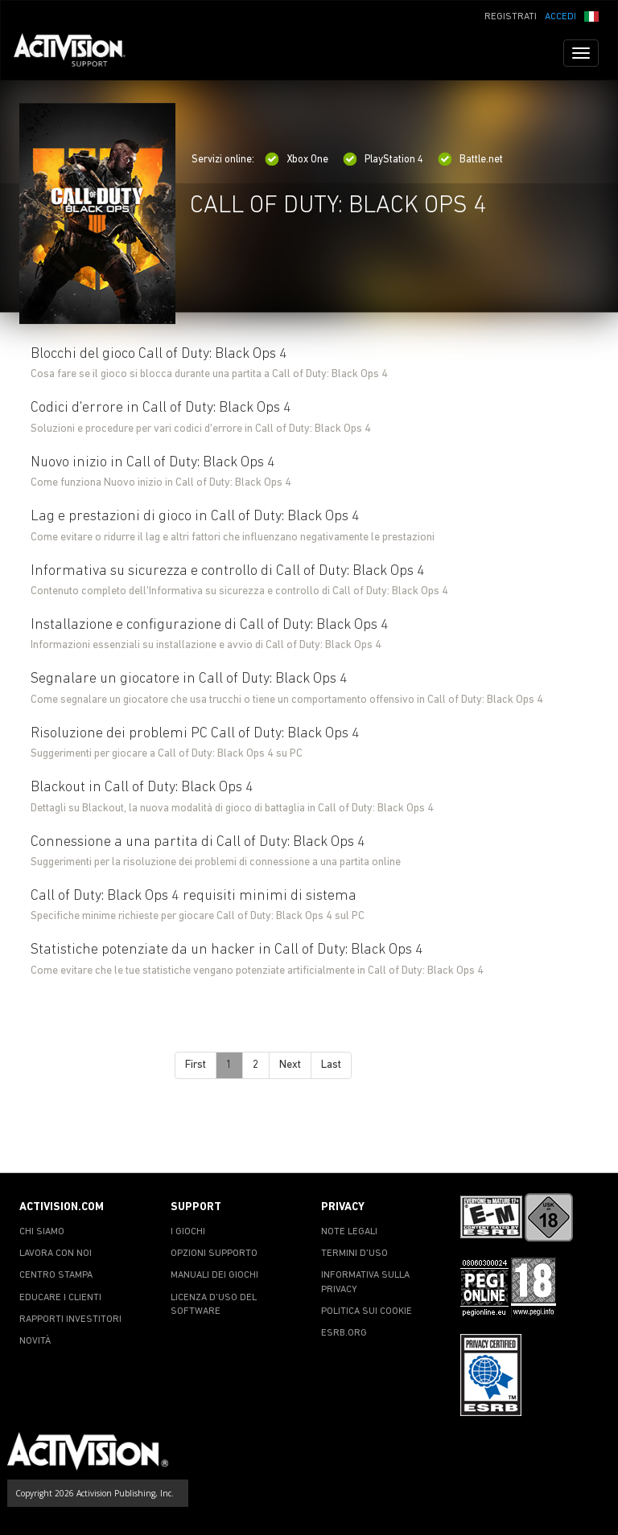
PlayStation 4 (383, 159)
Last (331, 1065)
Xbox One (296, 159)
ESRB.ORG (344, 1333)
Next (290, 1065)
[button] (591, 15)
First (195, 1065)
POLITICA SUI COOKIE (366, 1311)
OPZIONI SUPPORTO (214, 1253)
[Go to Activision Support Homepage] (77, 53)
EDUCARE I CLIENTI (60, 1298)
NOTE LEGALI (349, 1232)
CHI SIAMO (41, 1232)
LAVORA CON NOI (55, 1253)
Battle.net (470, 159)
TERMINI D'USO (354, 1253)
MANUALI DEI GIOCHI (214, 1275)
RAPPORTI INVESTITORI (70, 1319)
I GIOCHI (188, 1232)
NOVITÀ (35, 1341)
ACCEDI (560, 17)
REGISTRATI (510, 17)
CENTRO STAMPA (56, 1275)
